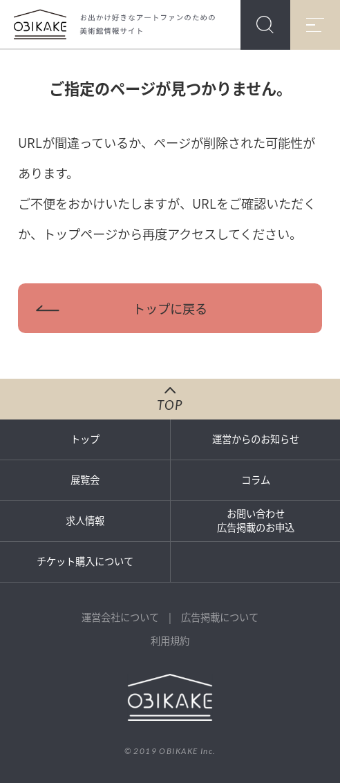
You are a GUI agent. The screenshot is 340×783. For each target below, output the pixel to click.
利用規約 (170, 640)
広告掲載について (219, 617)
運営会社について (120, 617)
